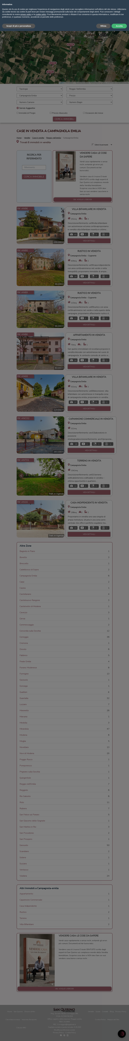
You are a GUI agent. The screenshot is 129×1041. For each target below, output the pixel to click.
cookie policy (41, 1024)
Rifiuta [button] (103, 1036)
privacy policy (26, 1024)
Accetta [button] (119, 1036)
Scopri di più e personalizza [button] (18, 1036)
